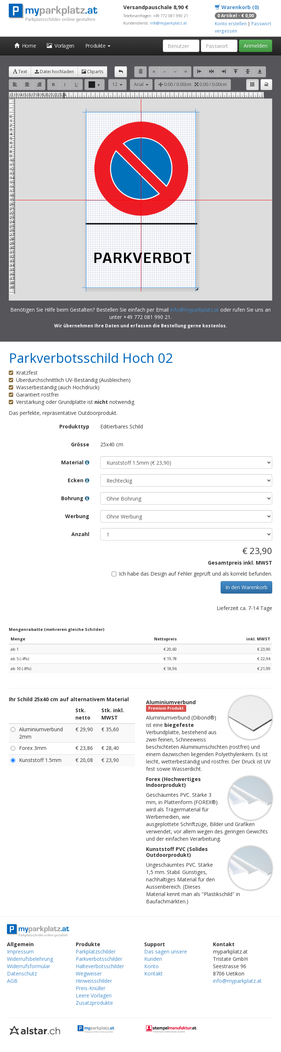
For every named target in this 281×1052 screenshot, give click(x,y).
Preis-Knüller (90, 988)
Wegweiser (89, 973)
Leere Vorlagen (94, 995)
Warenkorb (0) (237, 7)
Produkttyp (74, 426)
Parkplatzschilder (96, 951)
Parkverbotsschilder (99, 958)
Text (20, 71)
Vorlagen (60, 45)
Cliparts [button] (92, 71)
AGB (12, 980)
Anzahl (80, 534)
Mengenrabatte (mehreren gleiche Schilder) (56, 629)
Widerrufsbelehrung (30, 958)
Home (25, 45)
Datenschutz (22, 973)
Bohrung (75, 498)
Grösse (80, 444)
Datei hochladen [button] (54, 71)
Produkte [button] (97, 45)
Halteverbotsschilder (100, 966)
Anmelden (255, 45)
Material (75, 462)
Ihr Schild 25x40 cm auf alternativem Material (69, 699)
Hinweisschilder (94, 980)
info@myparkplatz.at (168, 23)
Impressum (20, 951)
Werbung (77, 516)
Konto (151, 966)
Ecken (78, 480)
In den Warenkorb (246, 587)
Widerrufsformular (28, 966)
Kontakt (153, 973)
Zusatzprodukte (94, 1002)
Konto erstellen (231, 23)
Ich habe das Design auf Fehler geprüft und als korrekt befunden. (192, 573)
